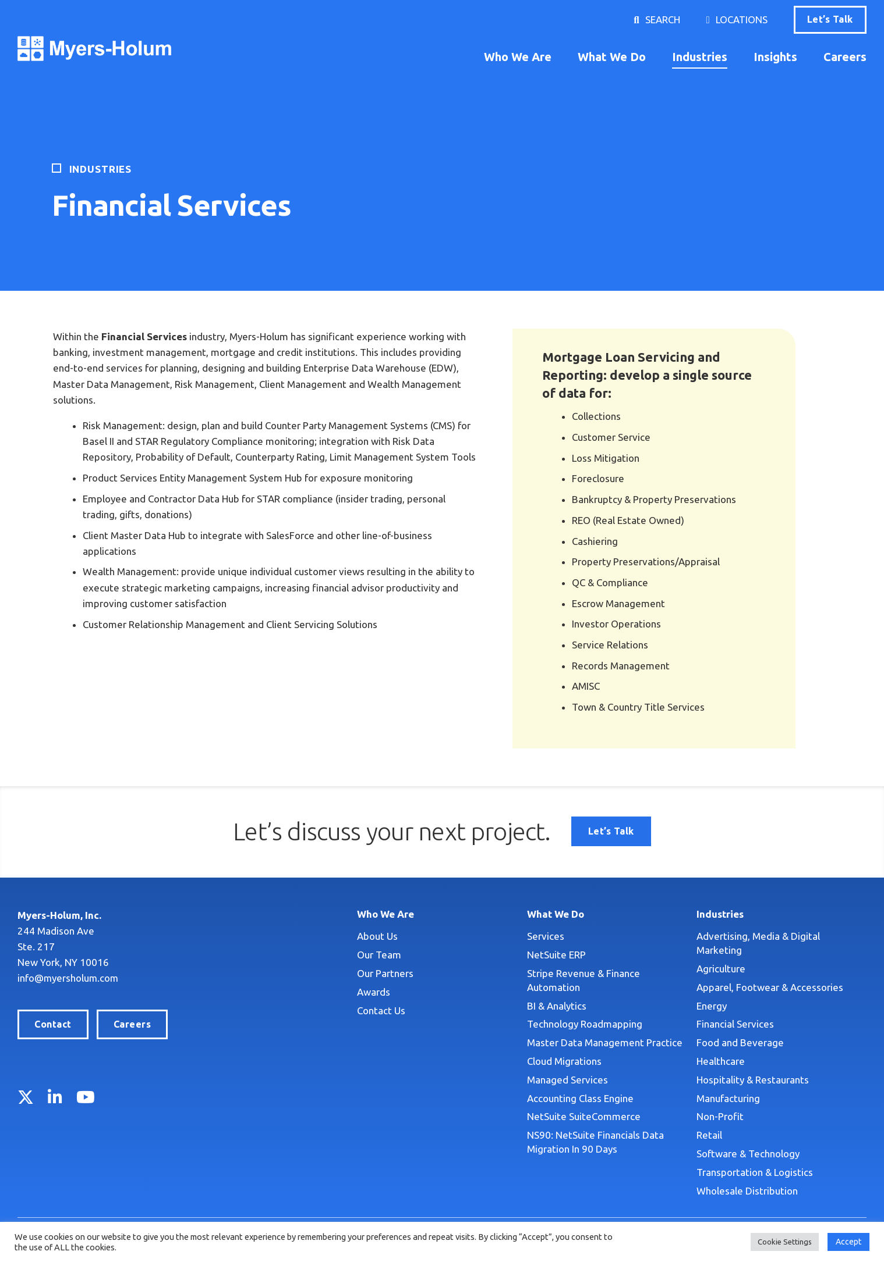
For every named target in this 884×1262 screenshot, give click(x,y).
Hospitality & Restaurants (752, 1079)
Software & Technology (748, 1153)
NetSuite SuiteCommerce (584, 1116)
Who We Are (517, 56)
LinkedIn (55, 1097)
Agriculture (720, 968)
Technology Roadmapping (584, 1023)
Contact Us (381, 1010)
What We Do (612, 56)
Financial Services (735, 1023)
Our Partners (385, 973)
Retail (709, 1134)
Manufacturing (728, 1098)
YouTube (85, 1097)
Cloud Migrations (564, 1061)
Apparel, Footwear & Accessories (769, 987)
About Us (377, 936)
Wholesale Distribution (747, 1190)
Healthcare (720, 1061)
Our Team (379, 954)
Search (662, 19)
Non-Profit (720, 1116)
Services (545, 936)
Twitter (25, 1097)
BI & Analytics (556, 1005)
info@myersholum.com (68, 977)
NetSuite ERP (556, 954)
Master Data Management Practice (605, 1042)
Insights (775, 56)
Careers (845, 56)
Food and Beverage (740, 1042)
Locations (742, 19)
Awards (373, 991)
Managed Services (567, 1079)
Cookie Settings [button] (785, 1242)
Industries (699, 56)
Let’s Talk (830, 19)
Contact (52, 1024)
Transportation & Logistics (754, 1172)
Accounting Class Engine (580, 1098)
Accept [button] (848, 1241)
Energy (711, 1005)
